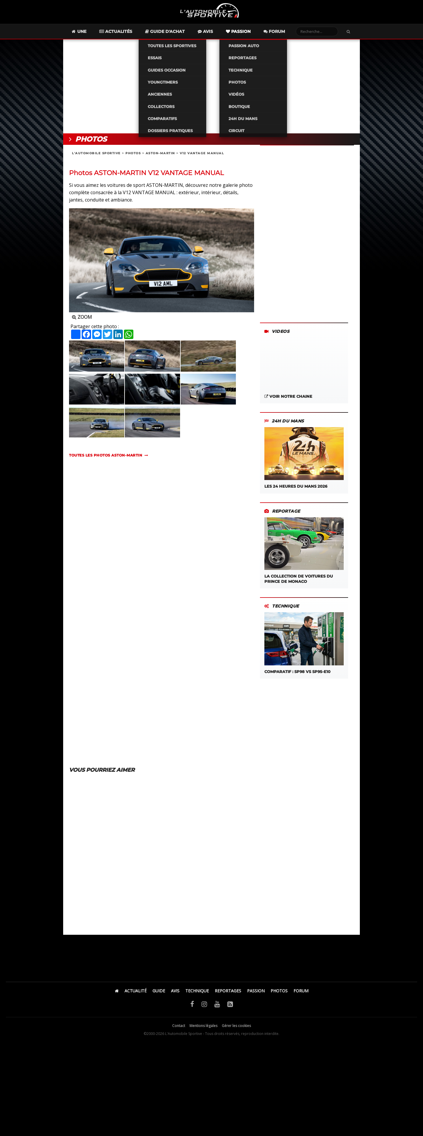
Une (89, 34)
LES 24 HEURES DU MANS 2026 (304, 460)
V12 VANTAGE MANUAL (202, 156)
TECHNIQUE (197, 993)
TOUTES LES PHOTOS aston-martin (105, 458)
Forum (285, 34)
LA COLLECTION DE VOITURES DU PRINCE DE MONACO (304, 553)
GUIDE (158, 993)
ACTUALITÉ (136, 993)
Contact (178, 1028)
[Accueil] (117, 993)
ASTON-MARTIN (160, 156)
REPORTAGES (228, 993)
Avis (216, 34)
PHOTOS (133, 156)
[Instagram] (204, 1006)
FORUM (300, 993)
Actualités (126, 34)
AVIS (175, 993)
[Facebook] (192, 1006)
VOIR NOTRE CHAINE (288, 399)
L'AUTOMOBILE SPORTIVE (96, 156)
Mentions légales (203, 1028)
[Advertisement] (211, 89)
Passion (248, 34)
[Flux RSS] (230, 1006)
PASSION (256, 993)
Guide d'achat (175, 34)
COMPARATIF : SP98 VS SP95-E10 (304, 645)
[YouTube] (217, 1006)
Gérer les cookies (236, 1028)
